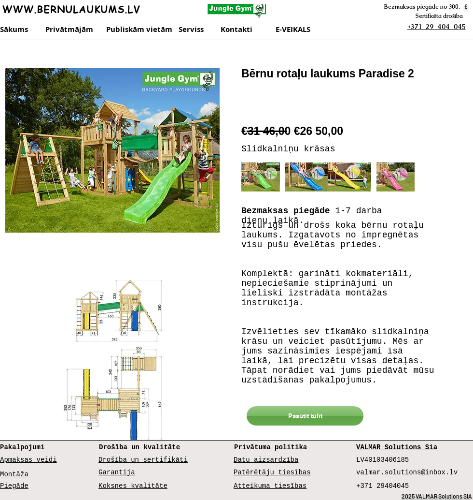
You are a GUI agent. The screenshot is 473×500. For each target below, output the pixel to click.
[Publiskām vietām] (139, 29)
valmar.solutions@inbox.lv (407, 472)
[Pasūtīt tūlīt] (305, 416)
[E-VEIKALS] (296, 29)
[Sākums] (14, 29)
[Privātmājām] (70, 29)
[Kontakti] (246, 29)
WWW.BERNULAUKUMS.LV (71, 9)
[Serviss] (197, 29)
